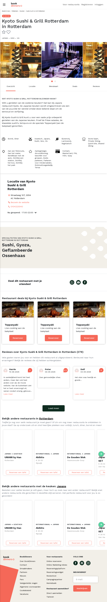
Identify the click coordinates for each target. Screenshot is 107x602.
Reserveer (18, 338)
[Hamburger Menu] (4, 5)
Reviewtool (51, 576)
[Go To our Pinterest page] (83, 563)
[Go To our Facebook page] (76, 563)
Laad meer (53, 408)
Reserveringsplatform (56, 568)
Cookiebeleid (25, 590)
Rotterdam (46, 418)
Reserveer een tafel (17, 472)
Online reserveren (54, 561)
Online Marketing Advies (57, 565)
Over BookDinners (27, 561)
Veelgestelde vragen (28, 583)
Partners (23, 572)
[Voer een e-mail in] (85, 579)
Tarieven (50, 597)
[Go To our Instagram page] (89, 563)
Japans (61, 486)
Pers (22, 579)
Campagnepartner (54, 579)
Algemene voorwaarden (30, 587)
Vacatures (24, 594)
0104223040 (17, 206)
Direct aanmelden (54, 593)
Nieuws (23, 576)
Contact (23, 565)
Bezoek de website (20, 202)
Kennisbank (51, 583)
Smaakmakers (26, 568)
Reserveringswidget (55, 572)
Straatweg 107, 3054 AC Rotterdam (21, 197)
